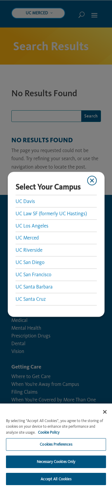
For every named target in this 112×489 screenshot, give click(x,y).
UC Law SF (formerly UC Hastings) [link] (51, 213)
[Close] (104, 426)
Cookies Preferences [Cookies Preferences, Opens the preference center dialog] (56, 458)
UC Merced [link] (27, 238)
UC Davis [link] (25, 201)
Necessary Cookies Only (56, 475)
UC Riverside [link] (28, 250)
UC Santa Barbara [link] (33, 287)
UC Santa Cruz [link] (30, 299)
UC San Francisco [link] (33, 275)
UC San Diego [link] (29, 262)
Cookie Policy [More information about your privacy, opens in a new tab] (48, 446)
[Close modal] (92, 180)
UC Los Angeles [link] (31, 226)
